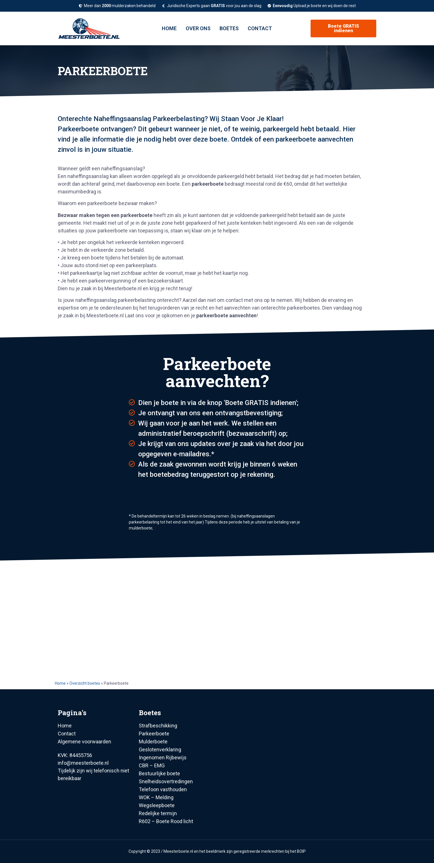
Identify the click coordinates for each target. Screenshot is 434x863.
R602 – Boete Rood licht (166, 821)
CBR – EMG (152, 765)
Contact (260, 28)
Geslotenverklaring (160, 749)
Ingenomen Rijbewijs (163, 757)
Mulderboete (153, 742)
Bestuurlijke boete (159, 773)
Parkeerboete (154, 734)
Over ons (198, 28)
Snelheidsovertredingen (166, 781)
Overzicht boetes (84, 683)
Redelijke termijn (158, 813)
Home (169, 28)
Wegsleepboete (157, 805)
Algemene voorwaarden (84, 742)
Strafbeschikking (158, 726)
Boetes (229, 28)
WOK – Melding (156, 797)
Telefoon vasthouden (163, 789)
